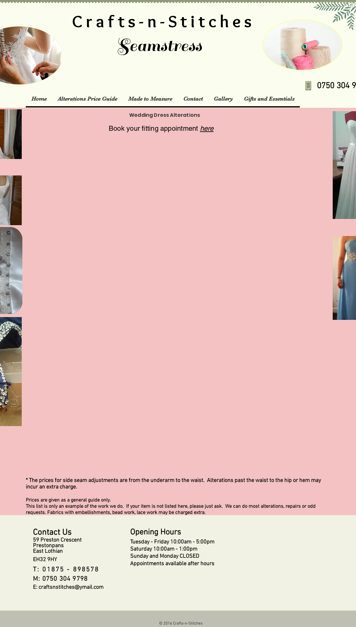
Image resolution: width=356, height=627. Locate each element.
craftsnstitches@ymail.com (71, 587)
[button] (87, 98)
